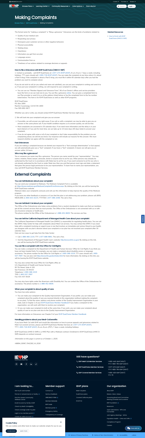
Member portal (50, 408)
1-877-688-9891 (45, 237)
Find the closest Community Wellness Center (24, 398)
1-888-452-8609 (63, 213)
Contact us (49, 391)
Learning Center (43, 6)
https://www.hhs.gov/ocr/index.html (50, 256)
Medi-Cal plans (81, 391)
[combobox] (122, 6)
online (69, 93)
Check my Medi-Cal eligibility (24, 406)
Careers (109, 425)
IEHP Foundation (112, 403)
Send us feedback (51, 394)
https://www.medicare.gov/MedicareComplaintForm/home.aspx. (40, 186)
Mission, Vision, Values (114, 394)
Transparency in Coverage (54, 415)
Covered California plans (84, 397)
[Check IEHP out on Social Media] (16, 364)
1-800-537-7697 (25, 274)
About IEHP (110, 391)
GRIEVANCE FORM (50, 397)
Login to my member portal (24, 413)
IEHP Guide (48, 404)
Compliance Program (114, 422)
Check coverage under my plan (25, 410)
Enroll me (79, 401)
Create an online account (23, 417)
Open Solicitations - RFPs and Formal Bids (116, 411)
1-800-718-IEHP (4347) (27, 327)
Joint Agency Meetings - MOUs (117, 415)
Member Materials (51, 401)
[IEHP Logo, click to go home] (14, 6)
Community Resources (61, 6)
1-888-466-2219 (27, 237)
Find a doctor (91, 6)
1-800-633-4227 (31, 198)
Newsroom (110, 406)
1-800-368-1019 (68, 253)
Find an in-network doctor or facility (26, 394)
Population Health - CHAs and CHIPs (118, 418)
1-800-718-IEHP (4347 (48, 75)
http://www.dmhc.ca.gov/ (70, 240)
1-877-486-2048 (53, 198)
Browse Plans (28, 6)
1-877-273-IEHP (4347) (61, 73)
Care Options (78, 6)
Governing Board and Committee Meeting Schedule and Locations (118, 398)
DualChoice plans (81, 394)
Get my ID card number (22, 391)
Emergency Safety (51, 411)
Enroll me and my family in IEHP (25, 403)
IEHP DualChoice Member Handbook (55, 303)
